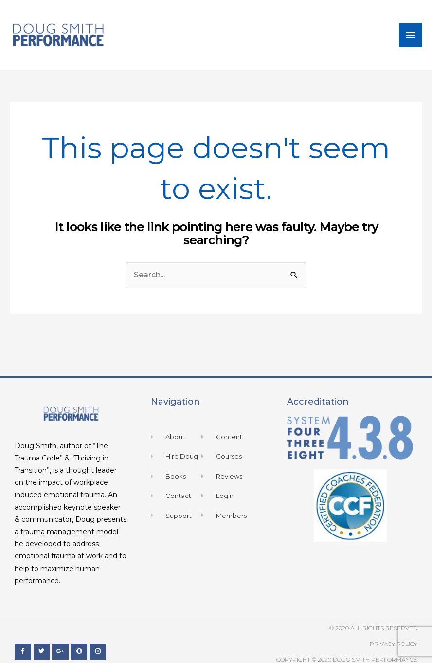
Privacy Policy (393, 643)
